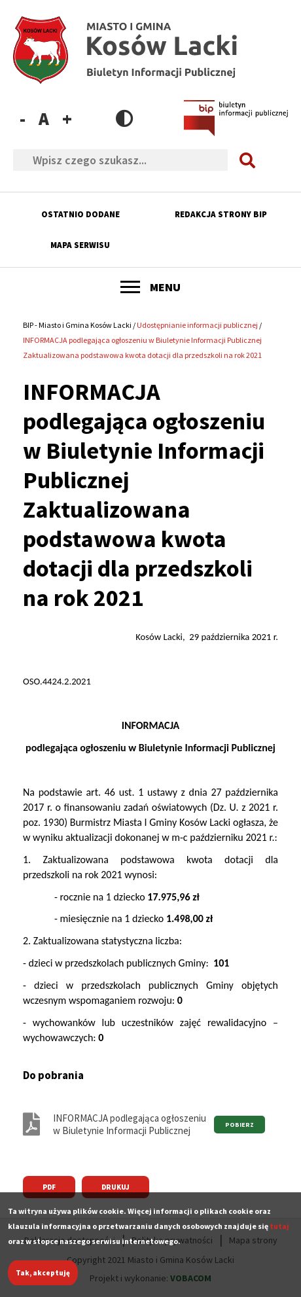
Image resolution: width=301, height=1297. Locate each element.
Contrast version (124, 118)
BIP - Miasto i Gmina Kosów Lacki (77, 325)
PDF (49, 1187)
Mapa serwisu (80, 245)
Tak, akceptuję (43, 1280)
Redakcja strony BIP (221, 214)
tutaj (279, 1234)
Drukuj (115, 1187)
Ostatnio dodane (80, 214)
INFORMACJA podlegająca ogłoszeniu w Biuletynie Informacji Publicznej (129, 1124)
